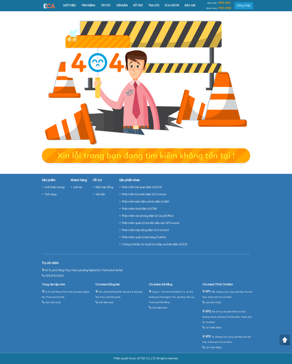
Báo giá (190, 5)
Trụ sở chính (50, 263)
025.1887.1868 (104, 302)
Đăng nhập (244, 5)
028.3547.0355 (211, 302)
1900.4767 (224, 3)
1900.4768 (224, 8)
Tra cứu (153, 5)
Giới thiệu (69, 5)
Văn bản (122, 5)
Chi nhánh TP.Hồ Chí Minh (217, 284)
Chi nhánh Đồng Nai (107, 284)
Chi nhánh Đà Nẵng (160, 284)
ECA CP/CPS (172, 5)
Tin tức (106, 5)
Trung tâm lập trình (53, 284)
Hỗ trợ (138, 5)
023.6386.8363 (158, 307)
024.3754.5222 (53, 275)
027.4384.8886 (211, 327)
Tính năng (88, 5)
